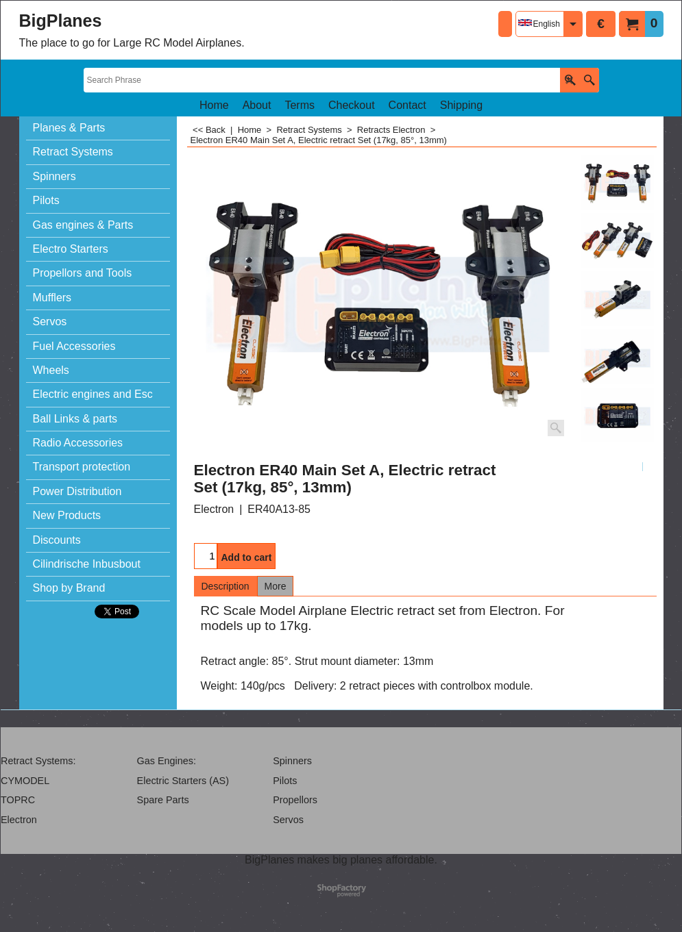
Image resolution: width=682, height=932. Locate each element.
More (276, 586)
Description (225, 586)
